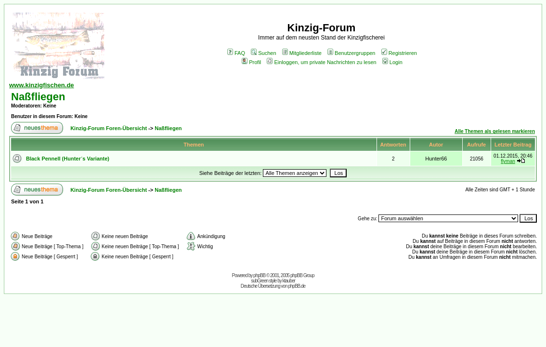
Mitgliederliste (302, 53)
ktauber (289, 280)
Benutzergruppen (351, 53)
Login (392, 62)
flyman (508, 161)
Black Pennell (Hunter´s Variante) (67, 158)
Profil (251, 62)
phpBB (259, 275)
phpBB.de (296, 286)
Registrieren (399, 53)
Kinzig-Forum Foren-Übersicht (108, 128)
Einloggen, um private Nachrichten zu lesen (321, 62)
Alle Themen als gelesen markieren (495, 131)
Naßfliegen (38, 97)
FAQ (236, 53)
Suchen (263, 53)
